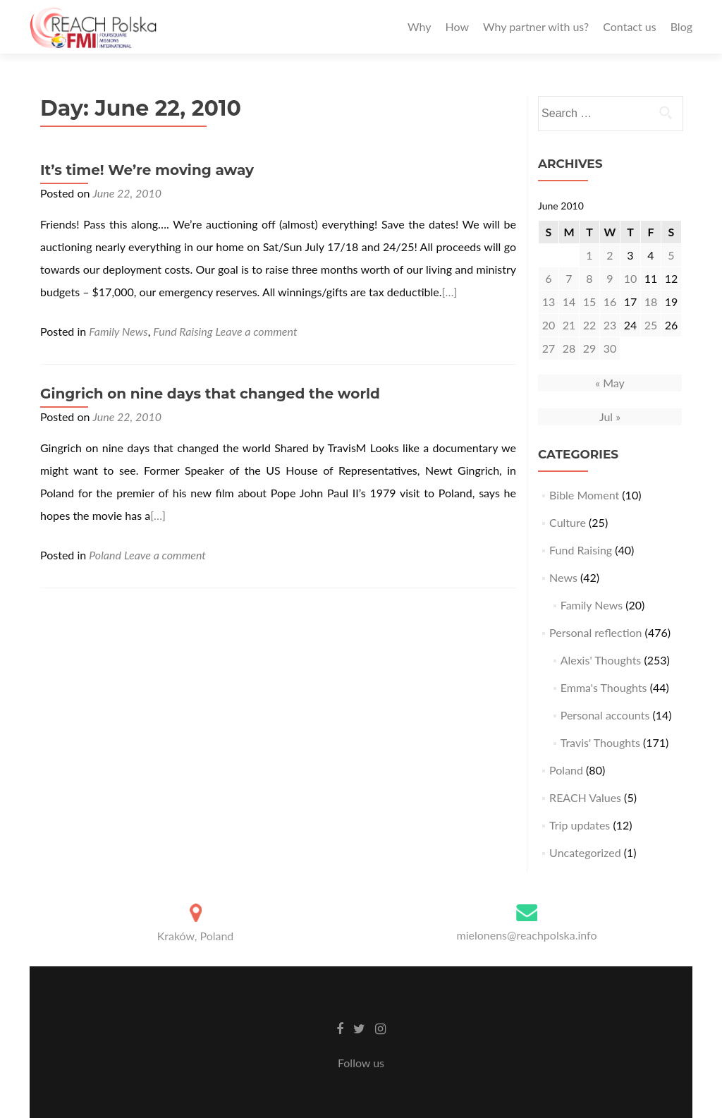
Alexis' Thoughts (601, 660)
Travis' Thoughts (600, 742)
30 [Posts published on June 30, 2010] (610, 348)
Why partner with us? (536, 26)
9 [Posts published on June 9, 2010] (609, 278)
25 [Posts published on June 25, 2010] (651, 325)
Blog (681, 26)
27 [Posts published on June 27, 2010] (549, 348)
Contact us (629, 26)
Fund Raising (182, 331)
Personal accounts (605, 715)
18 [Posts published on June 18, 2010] (651, 301)
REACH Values (585, 797)
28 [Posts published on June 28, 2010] (569, 348)
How (457, 26)
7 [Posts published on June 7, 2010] (568, 278)
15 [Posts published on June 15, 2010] (589, 301)
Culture (567, 522)
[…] (450, 291)
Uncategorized (585, 852)
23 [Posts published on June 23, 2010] (610, 325)
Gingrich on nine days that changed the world (210, 393)
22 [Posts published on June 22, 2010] (589, 325)
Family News (118, 331)
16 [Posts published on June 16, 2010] (610, 301)
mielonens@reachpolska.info (526, 935)
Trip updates (579, 825)
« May (610, 382)
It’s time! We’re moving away (147, 170)
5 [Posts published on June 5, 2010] (671, 255)
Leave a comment (257, 331)
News (563, 577)
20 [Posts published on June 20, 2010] (549, 325)
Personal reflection (595, 632)
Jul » (609, 416)
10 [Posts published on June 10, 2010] (630, 278)
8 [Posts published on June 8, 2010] (589, 278)
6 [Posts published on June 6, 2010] (548, 278)
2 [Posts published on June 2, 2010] (609, 255)
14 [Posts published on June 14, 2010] (569, 301)
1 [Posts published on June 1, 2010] (589, 255)
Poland (105, 554)
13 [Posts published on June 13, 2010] (549, 301)
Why (419, 26)
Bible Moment (584, 495)
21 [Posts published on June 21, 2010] (569, 325)
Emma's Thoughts (604, 687)
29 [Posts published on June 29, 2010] (589, 348)
